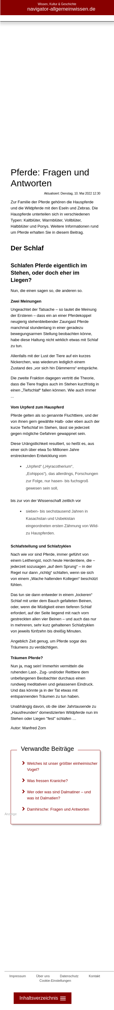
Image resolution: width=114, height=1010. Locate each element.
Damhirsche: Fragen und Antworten (58, 809)
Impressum (17, 976)
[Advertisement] (57, 60)
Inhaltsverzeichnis (43, 998)
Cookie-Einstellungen (55, 980)
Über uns (43, 976)
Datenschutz (69, 976)
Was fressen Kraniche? (47, 780)
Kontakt (94, 976)
